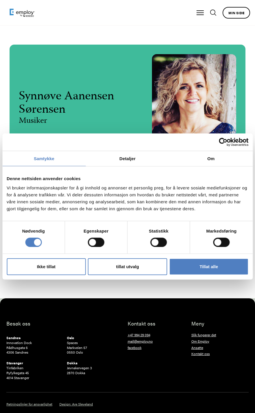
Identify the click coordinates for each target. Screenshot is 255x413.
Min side (236, 12)
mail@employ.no (140, 341)
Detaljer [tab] (128, 158)
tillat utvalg (127, 266)
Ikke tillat (46, 266)
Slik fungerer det (203, 334)
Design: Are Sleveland (76, 404)
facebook (135, 347)
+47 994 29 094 (139, 334)
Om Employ (200, 341)
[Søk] (215, 12)
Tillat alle (208, 266)
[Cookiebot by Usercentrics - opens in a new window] (223, 142)
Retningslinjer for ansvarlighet (29, 404)
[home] (22, 12)
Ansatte (197, 347)
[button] (200, 12)
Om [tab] (210, 158)
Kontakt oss (200, 353)
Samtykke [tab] (44, 158)
